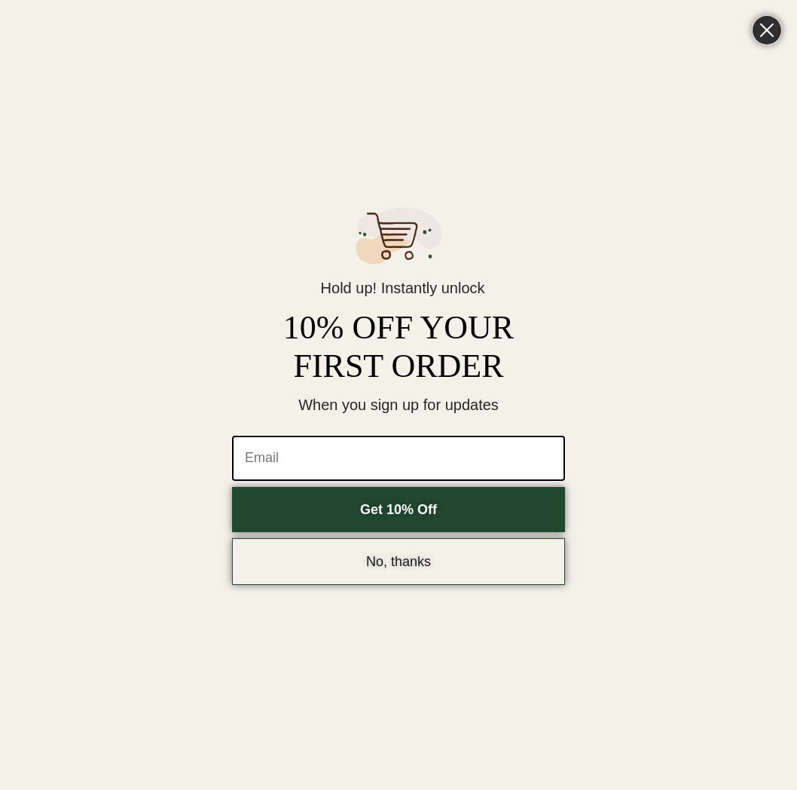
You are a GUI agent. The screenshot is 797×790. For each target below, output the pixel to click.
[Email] (398, 458)
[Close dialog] (767, 30)
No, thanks (398, 561)
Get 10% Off (398, 509)
